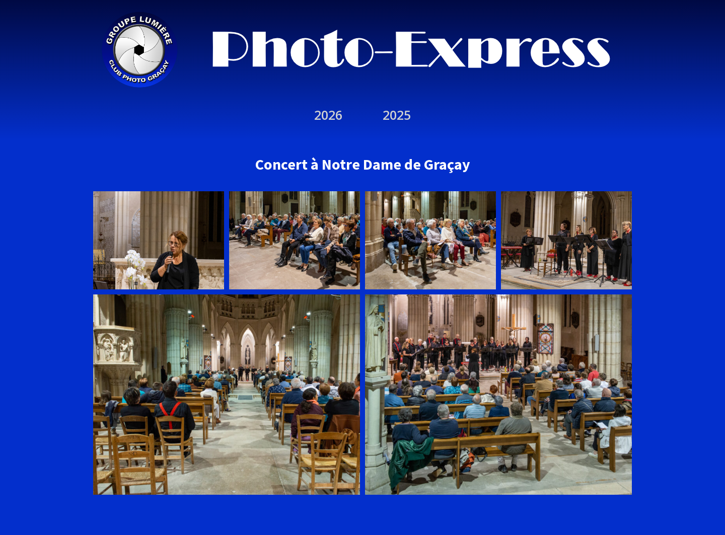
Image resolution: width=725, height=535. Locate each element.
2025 (397, 114)
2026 (328, 114)
